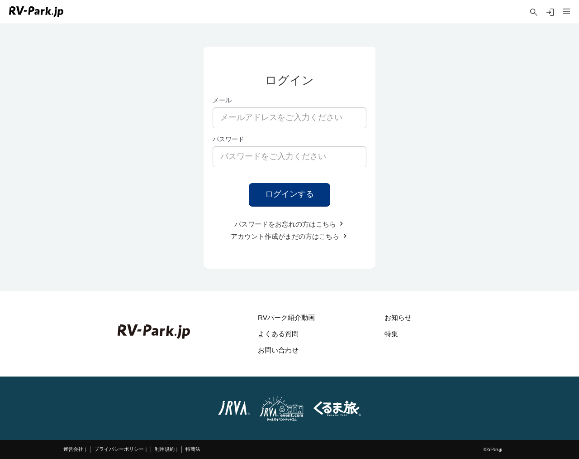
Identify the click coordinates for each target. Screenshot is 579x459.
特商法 (192, 449)
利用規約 (165, 449)
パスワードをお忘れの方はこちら (289, 224)
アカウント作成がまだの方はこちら (289, 236)
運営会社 (73, 449)
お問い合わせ (278, 350)
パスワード (228, 139)
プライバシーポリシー (119, 449)
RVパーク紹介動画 (286, 317)
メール (222, 100)
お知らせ (398, 317)
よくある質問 (278, 334)
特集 (391, 334)
